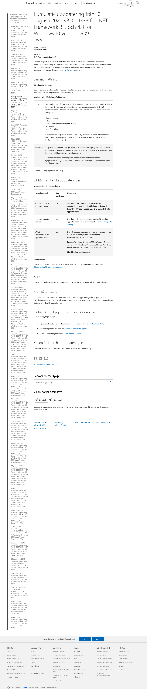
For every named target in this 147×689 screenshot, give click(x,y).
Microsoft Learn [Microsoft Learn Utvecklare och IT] (101, 655)
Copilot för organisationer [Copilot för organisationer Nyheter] (14, 662)
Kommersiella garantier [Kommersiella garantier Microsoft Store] (37, 673)
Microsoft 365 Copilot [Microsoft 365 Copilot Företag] (80, 670)
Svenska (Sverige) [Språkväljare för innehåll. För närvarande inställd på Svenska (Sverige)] (15, 687)
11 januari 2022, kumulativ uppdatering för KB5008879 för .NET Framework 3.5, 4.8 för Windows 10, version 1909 (19, 73)
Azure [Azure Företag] (75, 659)
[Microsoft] (15, 3)
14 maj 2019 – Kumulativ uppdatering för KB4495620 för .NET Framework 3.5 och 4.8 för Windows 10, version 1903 (19, 622)
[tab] (41, 400)
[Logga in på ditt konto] (137, 3)
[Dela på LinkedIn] (39, 358)
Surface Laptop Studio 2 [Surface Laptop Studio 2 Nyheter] (14, 659)
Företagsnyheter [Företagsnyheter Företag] (123, 659)
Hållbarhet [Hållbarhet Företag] (122, 670)
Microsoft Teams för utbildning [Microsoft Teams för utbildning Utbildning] (61, 659)
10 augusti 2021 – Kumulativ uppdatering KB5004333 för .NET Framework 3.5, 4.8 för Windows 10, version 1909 (19, 102)
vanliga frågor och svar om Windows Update (87, 324)
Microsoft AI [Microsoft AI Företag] (77, 651)
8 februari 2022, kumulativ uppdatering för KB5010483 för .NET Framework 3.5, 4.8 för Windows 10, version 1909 (19, 59)
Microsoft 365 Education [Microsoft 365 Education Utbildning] (59, 662)
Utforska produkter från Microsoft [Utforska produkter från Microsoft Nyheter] (16, 673)
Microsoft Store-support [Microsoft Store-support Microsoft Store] (37, 659)
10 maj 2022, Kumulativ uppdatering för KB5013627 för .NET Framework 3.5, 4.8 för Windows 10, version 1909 (19, 31)
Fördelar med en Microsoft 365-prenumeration (40, 425)
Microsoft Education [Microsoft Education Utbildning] (58, 651)
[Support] (29, 3)
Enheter (67, 3)
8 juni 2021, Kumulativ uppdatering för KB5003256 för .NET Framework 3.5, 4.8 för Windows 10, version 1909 (19, 130)
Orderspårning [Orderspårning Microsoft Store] (35, 666)
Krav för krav (68, 70)
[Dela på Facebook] (35, 358)
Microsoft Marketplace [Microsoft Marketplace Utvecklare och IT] (103, 666)
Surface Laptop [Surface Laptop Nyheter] (11, 655)
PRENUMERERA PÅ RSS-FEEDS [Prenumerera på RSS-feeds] (47, 364)
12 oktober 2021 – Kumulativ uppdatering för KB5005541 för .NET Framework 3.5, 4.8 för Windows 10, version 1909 (19, 88)
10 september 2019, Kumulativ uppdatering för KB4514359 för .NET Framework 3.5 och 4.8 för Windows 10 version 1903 (19, 564)
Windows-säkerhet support (75, 328)
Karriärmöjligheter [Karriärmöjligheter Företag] (124, 651)
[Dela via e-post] (45, 358)
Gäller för (38, 40)
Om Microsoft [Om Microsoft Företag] (123, 655)
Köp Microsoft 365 (89, 3)
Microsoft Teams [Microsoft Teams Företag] (78, 673)
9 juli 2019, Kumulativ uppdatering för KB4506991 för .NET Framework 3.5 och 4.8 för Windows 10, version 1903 (19, 592)
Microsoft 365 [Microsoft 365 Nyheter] (11, 670)
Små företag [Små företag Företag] (77, 677)
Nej (97, 639)
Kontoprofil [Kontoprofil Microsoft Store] (34, 651)
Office (49, 3)
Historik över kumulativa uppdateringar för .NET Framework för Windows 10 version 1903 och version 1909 (18, 18)
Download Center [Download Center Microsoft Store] (36, 655)
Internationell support (72, 333)
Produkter (57, 3)
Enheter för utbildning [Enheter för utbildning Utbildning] (59, 655)
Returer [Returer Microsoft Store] (33, 662)
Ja (84, 639)
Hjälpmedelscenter (103, 422)
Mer (76, 3)
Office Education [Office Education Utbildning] (57, 666)
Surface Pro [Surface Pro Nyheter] (10, 651)
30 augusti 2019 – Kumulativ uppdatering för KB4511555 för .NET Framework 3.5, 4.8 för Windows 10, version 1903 (19, 578)
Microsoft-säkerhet (82, 422)
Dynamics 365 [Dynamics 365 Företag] (77, 662)
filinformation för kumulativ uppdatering (50, 267)
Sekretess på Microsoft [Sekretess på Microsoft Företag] (125, 662)
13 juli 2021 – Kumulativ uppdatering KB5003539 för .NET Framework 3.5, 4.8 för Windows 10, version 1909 (19, 116)
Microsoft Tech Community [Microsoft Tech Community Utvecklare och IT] (104, 662)
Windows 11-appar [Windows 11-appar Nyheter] (12, 677)
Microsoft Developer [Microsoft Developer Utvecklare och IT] (102, 651)
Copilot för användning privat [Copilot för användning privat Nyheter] (15, 666)
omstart (80, 70)
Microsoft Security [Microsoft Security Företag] (79, 655)
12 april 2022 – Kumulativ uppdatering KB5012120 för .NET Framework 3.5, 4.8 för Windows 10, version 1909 (19, 45)
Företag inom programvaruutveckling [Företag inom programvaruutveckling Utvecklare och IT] (103, 674)
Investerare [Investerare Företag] (122, 666)
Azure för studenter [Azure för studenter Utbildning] (58, 681)
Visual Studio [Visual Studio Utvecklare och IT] (100, 679)
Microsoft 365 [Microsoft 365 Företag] (77, 666)
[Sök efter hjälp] (131, 3)
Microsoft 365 (40, 3)
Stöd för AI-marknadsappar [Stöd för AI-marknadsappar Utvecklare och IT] (104, 659)
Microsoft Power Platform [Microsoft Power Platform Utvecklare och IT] (104, 670)
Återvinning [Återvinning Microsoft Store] (34, 670)
